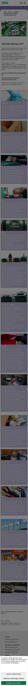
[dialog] (14, 671)
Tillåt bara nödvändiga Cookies (13, 678)
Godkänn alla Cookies (13, 683)
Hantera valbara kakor (13, 674)
